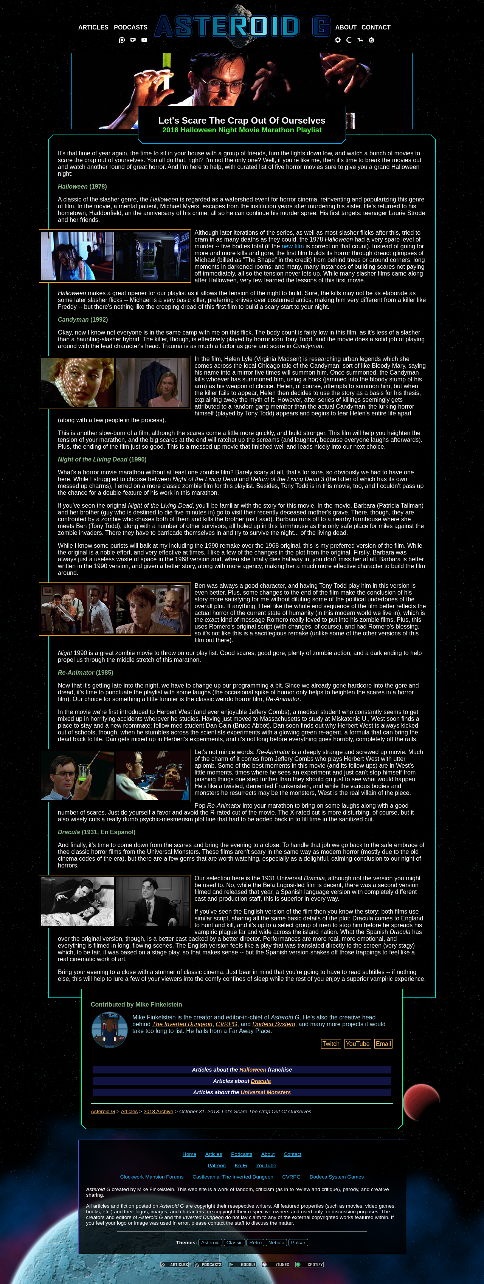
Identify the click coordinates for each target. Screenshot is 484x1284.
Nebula (276, 1242)
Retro (255, 1242)
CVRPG (226, 1024)
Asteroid (210, 1242)
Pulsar (298, 1242)
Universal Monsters (265, 1092)
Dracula (261, 1081)
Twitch (331, 1044)
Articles (129, 1111)
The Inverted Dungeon (182, 1024)
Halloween (252, 1070)
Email (383, 1044)
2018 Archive (159, 1111)
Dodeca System (274, 1024)
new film (293, 246)
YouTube (358, 1044)
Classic (234, 1242)
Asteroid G (103, 1111)
